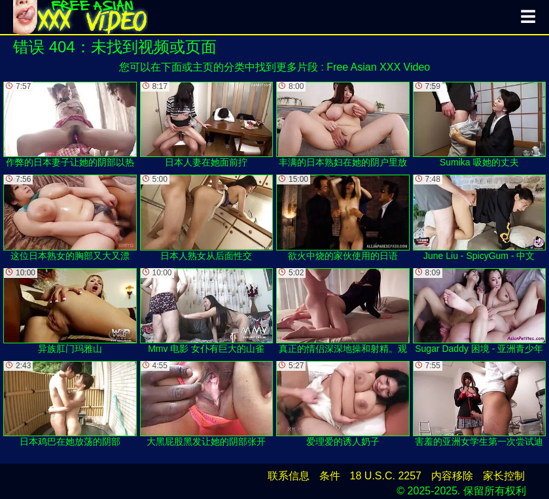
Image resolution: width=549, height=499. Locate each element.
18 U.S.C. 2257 (385, 475)
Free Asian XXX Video (378, 67)
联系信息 (289, 475)
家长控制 (504, 475)
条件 (329, 475)
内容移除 (452, 475)
